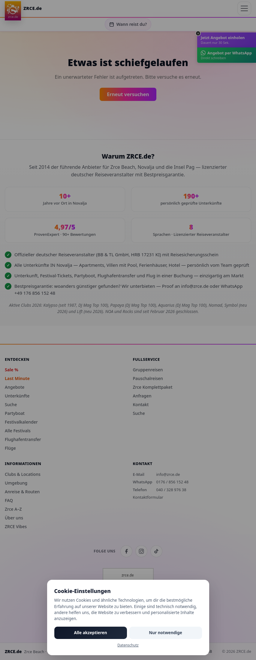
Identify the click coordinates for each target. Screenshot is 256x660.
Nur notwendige (165, 632)
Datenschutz (127, 645)
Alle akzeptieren (90, 632)
